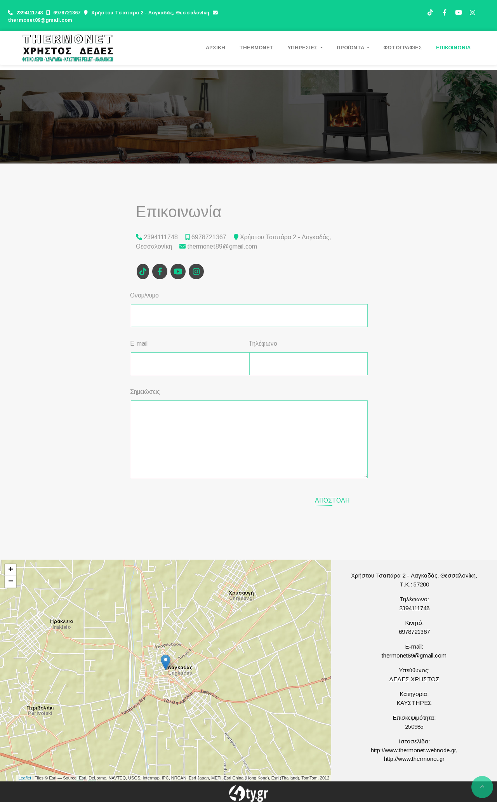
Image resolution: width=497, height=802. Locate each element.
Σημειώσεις (145, 391)
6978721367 (66, 13)
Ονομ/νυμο (144, 295)
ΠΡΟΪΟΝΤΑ (351, 47)
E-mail (139, 343)
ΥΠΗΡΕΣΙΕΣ (303, 47)
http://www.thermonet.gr (414, 758)
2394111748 (30, 13)
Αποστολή (332, 500)
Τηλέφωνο (262, 343)
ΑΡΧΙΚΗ (215, 47)
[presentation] (196, 499)
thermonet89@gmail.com (40, 20)
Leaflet (24, 778)
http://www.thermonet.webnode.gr (413, 750)
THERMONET (256, 47)
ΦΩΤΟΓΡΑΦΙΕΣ (402, 47)
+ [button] (10, 570)
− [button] (10, 582)
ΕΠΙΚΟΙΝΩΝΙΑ (453, 47)
